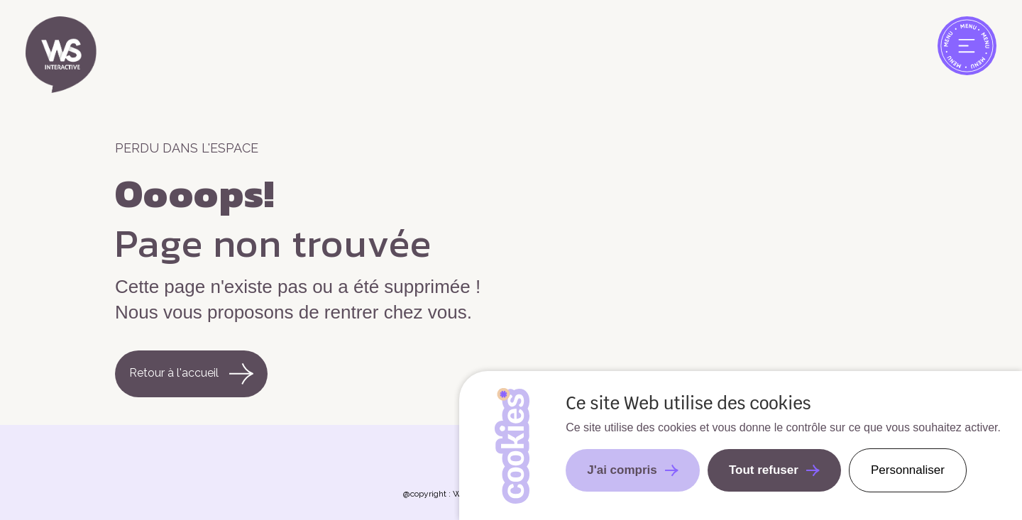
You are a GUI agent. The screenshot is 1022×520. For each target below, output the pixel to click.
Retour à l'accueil (191, 373)
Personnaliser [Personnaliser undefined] (908, 470)
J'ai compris (622, 470)
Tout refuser (763, 470)
